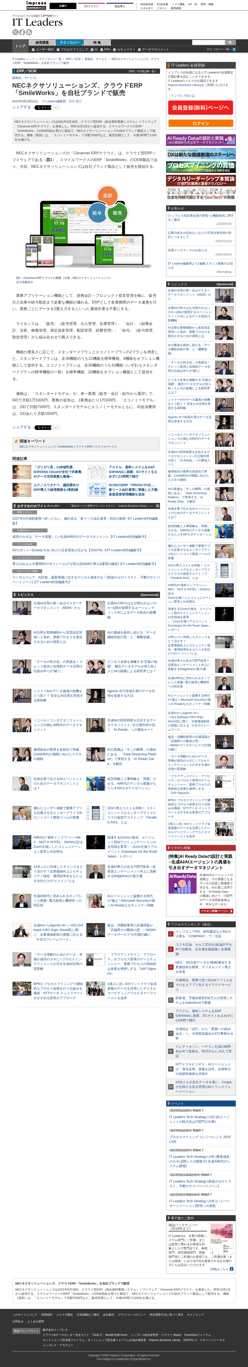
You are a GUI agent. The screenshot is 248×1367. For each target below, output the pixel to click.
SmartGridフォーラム (197, 1335)
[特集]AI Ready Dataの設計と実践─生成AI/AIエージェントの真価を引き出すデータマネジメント (200, 862)
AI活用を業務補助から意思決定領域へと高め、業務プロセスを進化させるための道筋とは (58, 637)
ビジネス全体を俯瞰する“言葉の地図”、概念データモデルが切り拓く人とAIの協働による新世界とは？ (132, 666)
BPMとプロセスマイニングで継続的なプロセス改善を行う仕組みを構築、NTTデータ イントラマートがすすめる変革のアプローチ (189, 808)
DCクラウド (91, 6)
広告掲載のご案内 (88, 1314)
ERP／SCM (73, 59)
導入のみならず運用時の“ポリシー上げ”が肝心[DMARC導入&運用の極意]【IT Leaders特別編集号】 (85, 564)
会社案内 (108, 1314)
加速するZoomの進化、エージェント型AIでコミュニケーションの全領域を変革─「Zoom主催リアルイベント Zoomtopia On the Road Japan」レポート (132, 846)
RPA (107, 49)
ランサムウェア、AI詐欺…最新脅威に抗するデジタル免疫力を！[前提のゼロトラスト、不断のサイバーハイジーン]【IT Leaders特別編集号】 (86, 579)
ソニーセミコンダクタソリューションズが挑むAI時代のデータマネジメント (58, 724)
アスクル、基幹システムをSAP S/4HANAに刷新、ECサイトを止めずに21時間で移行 (133, 471)
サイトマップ (195, 1314)
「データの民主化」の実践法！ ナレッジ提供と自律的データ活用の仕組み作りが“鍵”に (58, 666)
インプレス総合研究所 (144, 1335)
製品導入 (120, 6)
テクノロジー (69, 42)
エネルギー (146, 8)
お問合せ (18, 1321)
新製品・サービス (96, 59)
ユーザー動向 (45, 49)
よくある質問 (35, 1321)
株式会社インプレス (55, 1329)
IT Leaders (37, 22)
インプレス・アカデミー (58, 1345)
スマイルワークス (106, 446)
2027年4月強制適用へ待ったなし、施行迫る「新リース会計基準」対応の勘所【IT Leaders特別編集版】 (85, 521)
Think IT (97, 1335)
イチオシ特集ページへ (216, 911)
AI (96, 49)
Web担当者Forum (116, 1335)
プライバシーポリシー (132, 1314)
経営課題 (42, 42)
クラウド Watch (171, 1335)
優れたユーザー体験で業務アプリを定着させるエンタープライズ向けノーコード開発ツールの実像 (58, 812)
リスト (55, 107)
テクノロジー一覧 (50, 59)
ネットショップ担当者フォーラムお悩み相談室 (117, 1340)
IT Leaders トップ (23, 59)
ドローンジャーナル (212, 1340)
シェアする (21, 107)
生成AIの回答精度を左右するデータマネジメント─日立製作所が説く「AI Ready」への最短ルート (131, 724)
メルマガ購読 (64, 1314)
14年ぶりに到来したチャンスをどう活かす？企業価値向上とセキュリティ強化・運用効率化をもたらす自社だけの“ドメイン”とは (189, 645)
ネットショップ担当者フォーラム (64, 1340)
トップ (20, 46)
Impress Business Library (184, 85)
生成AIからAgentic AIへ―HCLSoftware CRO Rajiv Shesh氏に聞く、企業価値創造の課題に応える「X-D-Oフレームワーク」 (189, 721)
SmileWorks (65, 446)
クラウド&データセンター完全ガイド (66, 1335)
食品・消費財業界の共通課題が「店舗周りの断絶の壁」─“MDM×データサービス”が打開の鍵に (132, 929)
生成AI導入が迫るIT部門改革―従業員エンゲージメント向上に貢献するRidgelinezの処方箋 (131, 871)
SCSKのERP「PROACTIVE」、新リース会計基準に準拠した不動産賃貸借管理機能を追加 (133, 489)
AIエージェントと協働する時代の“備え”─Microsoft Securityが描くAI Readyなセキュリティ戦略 (131, 900)
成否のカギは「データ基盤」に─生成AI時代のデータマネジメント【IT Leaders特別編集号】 (80, 536)
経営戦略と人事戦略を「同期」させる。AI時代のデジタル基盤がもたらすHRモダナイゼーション (131, 783)
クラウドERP (84, 446)
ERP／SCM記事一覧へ (143, 71)
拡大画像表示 (24, 282)
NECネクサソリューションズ (38, 446)
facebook (22, 32)
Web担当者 (146, 4)
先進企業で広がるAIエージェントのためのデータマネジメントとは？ (58, 783)
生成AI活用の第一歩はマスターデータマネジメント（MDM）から (189, 294)
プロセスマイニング (74, 49)
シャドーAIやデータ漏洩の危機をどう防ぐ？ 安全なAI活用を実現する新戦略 (58, 695)
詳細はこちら (219, 1269)
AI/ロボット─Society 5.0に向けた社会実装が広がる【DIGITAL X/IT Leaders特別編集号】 (77, 550)
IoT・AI (192, 4)
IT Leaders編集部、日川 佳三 (62, 101)
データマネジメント (155, 49)
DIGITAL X (190, 1340)
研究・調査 (207, 4)
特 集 (97, 42)
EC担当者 (162, 4)
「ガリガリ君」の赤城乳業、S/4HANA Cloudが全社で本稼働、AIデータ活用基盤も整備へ (59, 471)
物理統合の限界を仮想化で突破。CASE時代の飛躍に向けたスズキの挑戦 (58, 754)
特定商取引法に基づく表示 (166, 1314)
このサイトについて (24, 1314)
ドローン (162, 8)
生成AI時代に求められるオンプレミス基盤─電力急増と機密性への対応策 (58, 900)
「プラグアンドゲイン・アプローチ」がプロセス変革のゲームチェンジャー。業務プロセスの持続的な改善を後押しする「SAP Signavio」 (131, 964)
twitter (15, 32)
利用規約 (46, 1314)
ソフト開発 (178, 4)
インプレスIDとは (183, 95)
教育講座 (176, 8)
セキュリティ (126, 49)
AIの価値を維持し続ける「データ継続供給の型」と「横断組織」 (189, 349)
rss (29, 32)
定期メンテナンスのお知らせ (187, 250)
